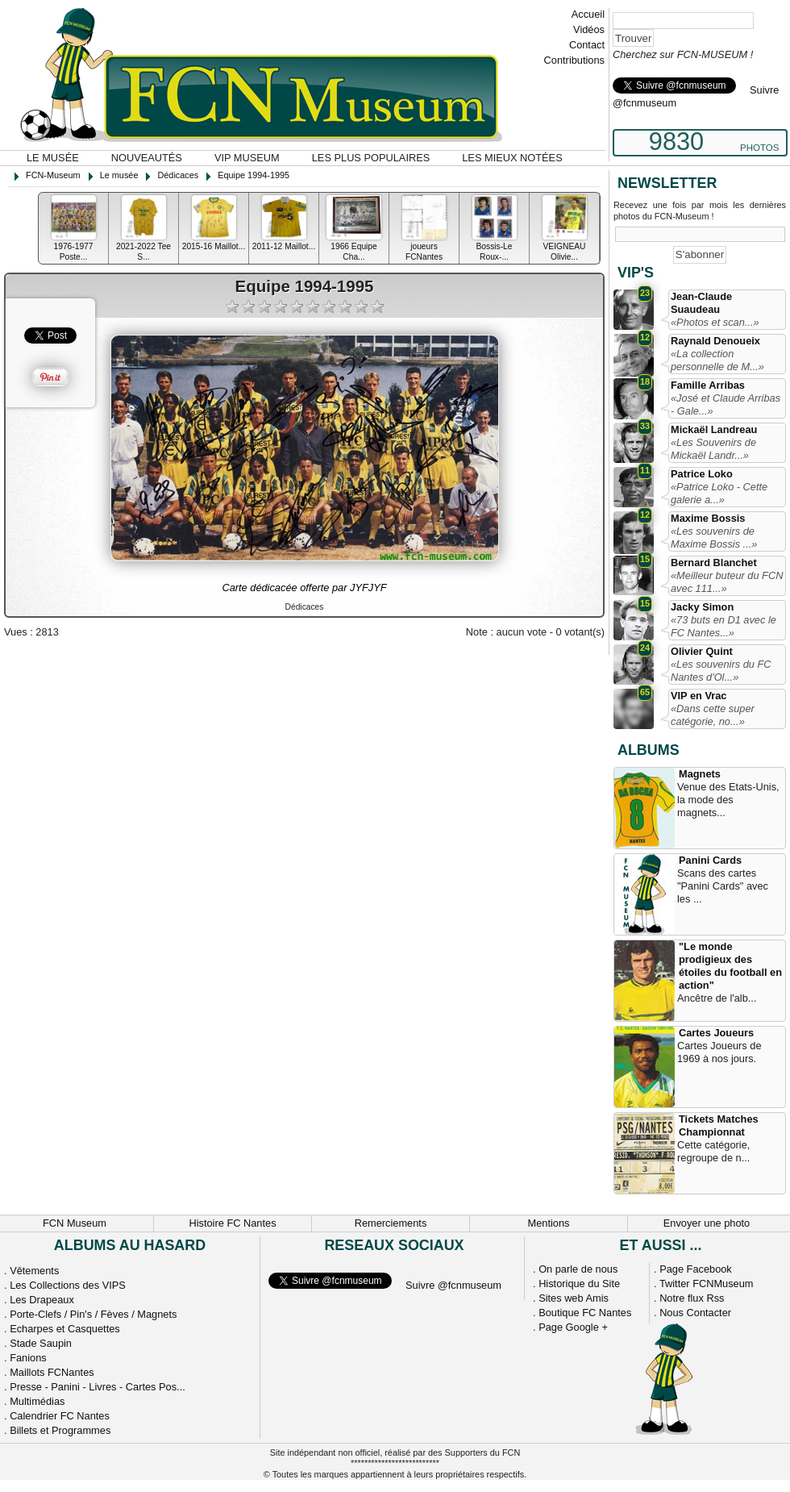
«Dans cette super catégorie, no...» (713, 714)
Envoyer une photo (706, 1223)
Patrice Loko (702, 474)
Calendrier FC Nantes (60, 1416)
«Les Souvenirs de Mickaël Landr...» (713, 448)
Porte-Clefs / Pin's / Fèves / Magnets (93, 1314)
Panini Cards (710, 860)
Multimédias (37, 1401)
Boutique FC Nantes (584, 1313)
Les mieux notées (512, 158)
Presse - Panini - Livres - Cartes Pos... (97, 1387)
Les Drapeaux (42, 1300)
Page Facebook (695, 1269)
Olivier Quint (702, 651)
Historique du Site (579, 1283)
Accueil (588, 14)
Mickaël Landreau (714, 429)
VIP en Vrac (698, 696)
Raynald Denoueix (715, 341)
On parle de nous (577, 1269)
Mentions (549, 1223)
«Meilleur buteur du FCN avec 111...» (727, 581)
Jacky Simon (702, 607)
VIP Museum (247, 158)
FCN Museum (74, 1223)
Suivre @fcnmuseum (453, 1285)
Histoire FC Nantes (232, 1223)
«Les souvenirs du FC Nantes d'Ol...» (721, 670)
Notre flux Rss (691, 1298)
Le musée (53, 158)
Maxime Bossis (708, 518)
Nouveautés (146, 158)
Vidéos (589, 29)
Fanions (28, 1358)
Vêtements (34, 1271)
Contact (587, 45)
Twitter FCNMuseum (706, 1283)
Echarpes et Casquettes (65, 1329)
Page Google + (573, 1327)
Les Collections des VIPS (68, 1285)
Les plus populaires (371, 158)
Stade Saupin (41, 1343)
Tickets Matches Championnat (719, 1125)
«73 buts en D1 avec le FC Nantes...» (723, 626)
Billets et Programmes (60, 1430)
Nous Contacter (695, 1313)
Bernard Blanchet (714, 562)
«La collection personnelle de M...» (717, 360)
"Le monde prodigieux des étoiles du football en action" (730, 965)
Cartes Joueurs (716, 1033)
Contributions (574, 60)
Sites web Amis (573, 1298)
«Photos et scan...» (715, 322)
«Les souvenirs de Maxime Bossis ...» (714, 537)
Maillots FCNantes (52, 1372)
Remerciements (391, 1223)
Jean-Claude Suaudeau (701, 302)
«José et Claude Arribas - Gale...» (725, 404)
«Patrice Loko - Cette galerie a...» (719, 493)
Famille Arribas (708, 385)
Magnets (700, 774)
